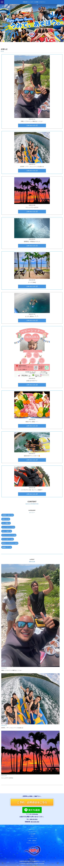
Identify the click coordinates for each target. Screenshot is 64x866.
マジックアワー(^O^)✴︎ (7, 778)
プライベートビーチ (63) (9, 535)
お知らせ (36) (6, 519)
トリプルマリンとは (32, 838)
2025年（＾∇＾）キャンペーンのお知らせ (12, 727)
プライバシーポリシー (32, 843)
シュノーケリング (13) (8, 527)
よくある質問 (32, 834)
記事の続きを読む (32, 125)
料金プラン (32, 829)
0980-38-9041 (34, 819)
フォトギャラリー (32, 831)
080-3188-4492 (35, 821)
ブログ (32, 836)
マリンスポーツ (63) (7, 539)
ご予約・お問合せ (32, 840)
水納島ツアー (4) (6, 547)
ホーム (32, 827)
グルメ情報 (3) (6, 523)
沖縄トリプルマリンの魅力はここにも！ (11, 670)
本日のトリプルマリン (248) (10, 543)
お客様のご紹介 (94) (7, 515)
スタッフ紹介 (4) (6, 531)
